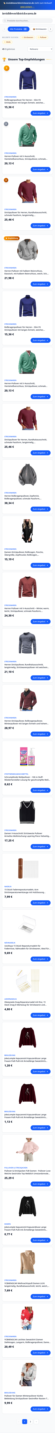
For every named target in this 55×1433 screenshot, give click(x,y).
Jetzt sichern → (28, 6)
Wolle (7, 42)
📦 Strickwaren (42, 29)
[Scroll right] (50, 29)
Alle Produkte (18, 29)
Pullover (42, 37)
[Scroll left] (4, 29)
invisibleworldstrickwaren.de (19, 13)
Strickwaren (27, 37)
